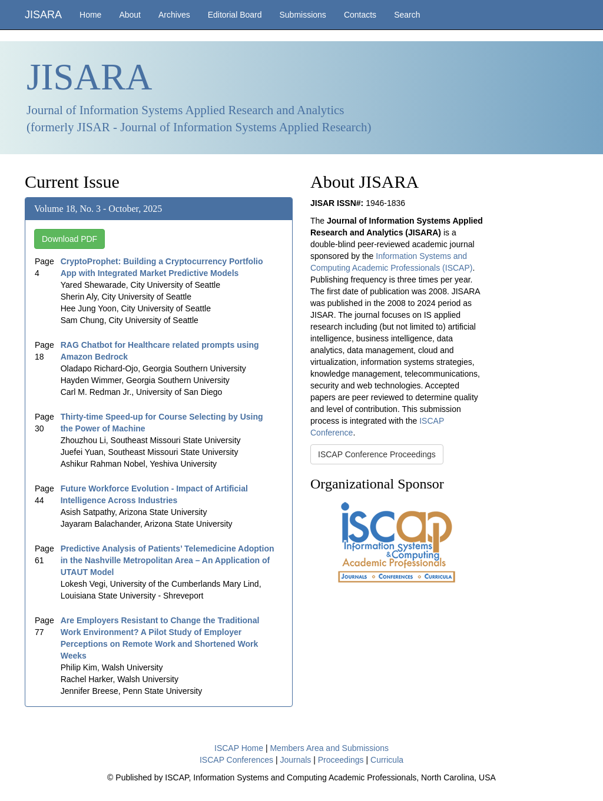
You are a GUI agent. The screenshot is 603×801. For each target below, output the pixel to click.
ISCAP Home (238, 748)
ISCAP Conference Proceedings (377, 454)
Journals (295, 760)
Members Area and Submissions (329, 748)
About (130, 14)
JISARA (43, 15)
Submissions (303, 14)
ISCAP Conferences (236, 760)
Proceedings (341, 760)
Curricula (386, 760)
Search (407, 14)
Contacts (360, 14)
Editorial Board (235, 14)
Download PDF (69, 239)
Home (90, 14)
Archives (174, 14)
